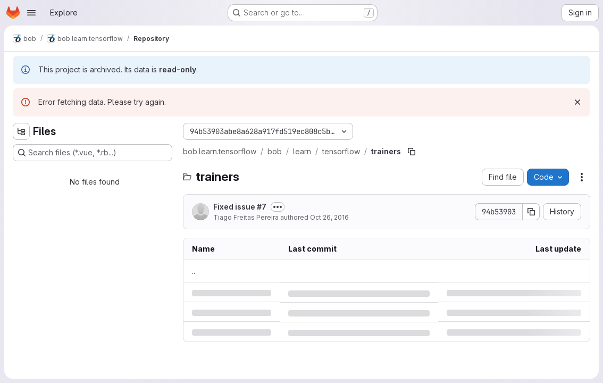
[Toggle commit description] (277, 207)
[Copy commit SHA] (531, 211)
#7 (261, 206)
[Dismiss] (577, 102)
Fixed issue (239, 206)
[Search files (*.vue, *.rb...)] (92, 152)
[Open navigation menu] (31, 12)
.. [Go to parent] (193, 271)
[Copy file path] (411, 151)
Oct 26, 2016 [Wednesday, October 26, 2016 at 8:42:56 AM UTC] (329, 217)
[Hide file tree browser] (21, 131)
